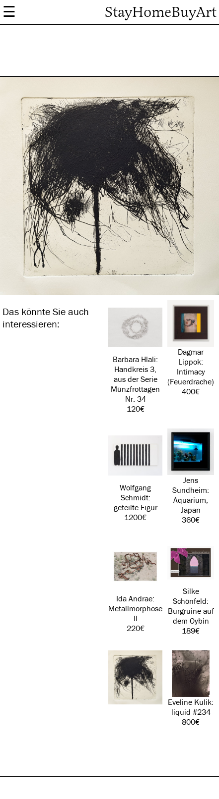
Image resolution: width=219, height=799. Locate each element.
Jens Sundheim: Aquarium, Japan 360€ (190, 476)
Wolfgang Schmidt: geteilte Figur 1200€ (135, 475)
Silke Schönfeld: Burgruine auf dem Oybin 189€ (190, 587)
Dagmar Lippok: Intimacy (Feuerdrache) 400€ (190, 348)
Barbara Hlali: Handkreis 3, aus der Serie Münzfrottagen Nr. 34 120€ (135, 357)
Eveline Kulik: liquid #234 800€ (190, 688)
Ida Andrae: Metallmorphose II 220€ (135, 586)
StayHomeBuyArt (161, 12)
